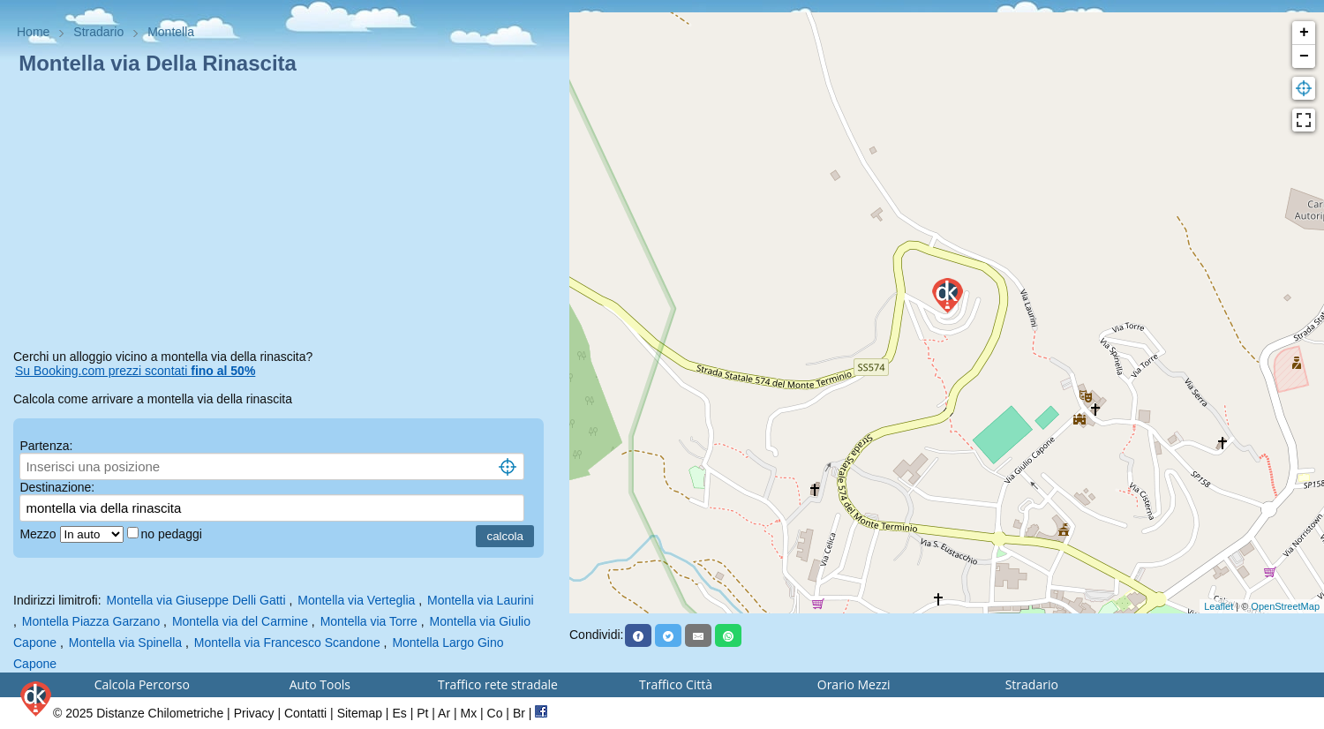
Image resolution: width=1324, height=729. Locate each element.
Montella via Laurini (480, 600)
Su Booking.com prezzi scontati (135, 371)
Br (519, 713)
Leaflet (1218, 606)
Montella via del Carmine (240, 621)
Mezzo (39, 534)
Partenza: (45, 446)
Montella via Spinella (125, 642)
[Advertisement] (284, 215)
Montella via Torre (369, 621)
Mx (468, 713)
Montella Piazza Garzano (91, 621)
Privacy (254, 713)
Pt (422, 713)
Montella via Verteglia (356, 600)
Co (495, 713)
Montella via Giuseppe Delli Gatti (195, 600)
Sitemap (359, 713)
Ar (444, 713)
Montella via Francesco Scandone (287, 642)
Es (399, 713)
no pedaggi (173, 534)
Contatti (305, 713)
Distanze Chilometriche (159, 713)
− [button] (1304, 56)
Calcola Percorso (142, 684)
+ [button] (1304, 32)
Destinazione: (56, 487)
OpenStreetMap (1285, 606)
